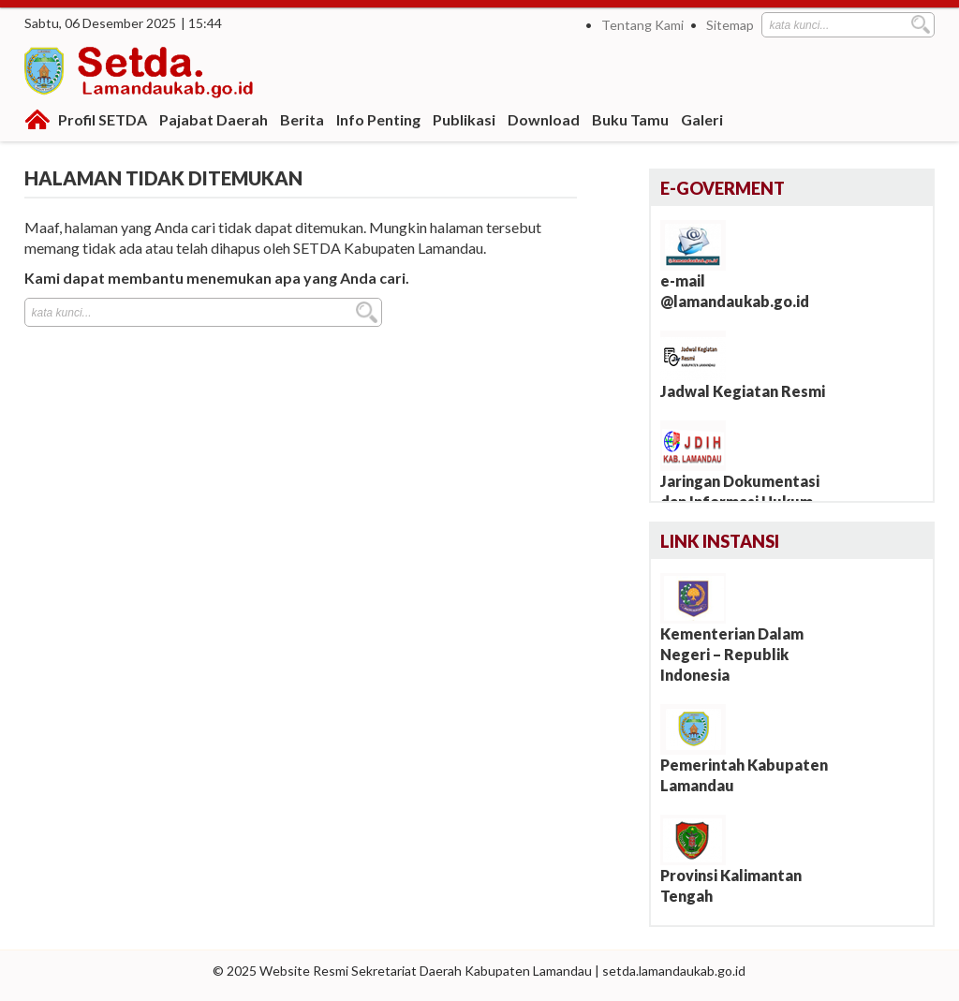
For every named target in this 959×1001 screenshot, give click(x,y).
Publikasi (464, 119)
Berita (302, 119)
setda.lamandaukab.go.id (673, 971)
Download (544, 119)
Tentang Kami (642, 25)
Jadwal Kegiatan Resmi (742, 391)
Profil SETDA (102, 119)
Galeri (702, 119)
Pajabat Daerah (213, 119)
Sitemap (730, 25)
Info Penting (378, 119)
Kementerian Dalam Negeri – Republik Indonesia (732, 654)
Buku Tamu (630, 119)
